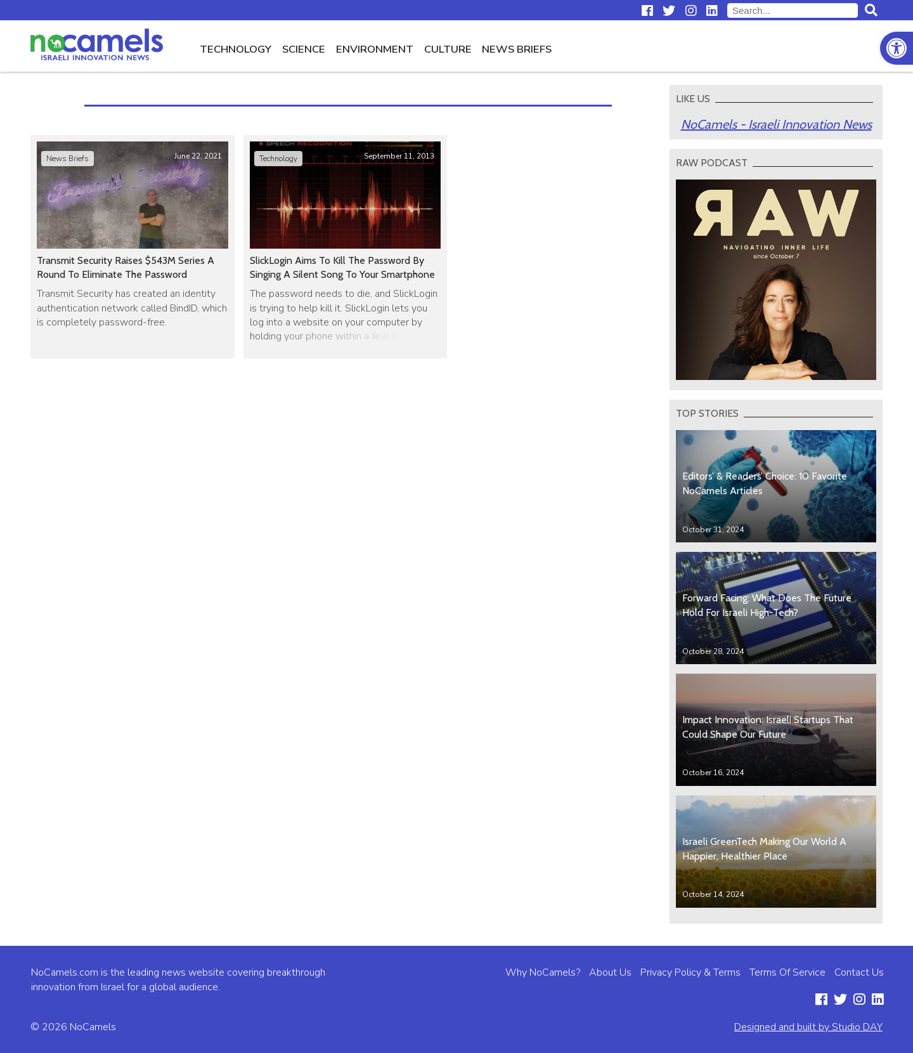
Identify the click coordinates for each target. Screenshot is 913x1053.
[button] (896, 48)
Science (303, 49)
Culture (448, 49)
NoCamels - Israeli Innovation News (776, 124)
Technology (235, 49)
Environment (374, 49)
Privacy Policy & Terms (690, 972)
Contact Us (859, 972)
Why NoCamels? (542, 972)
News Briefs (517, 49)
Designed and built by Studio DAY (808, 1027)
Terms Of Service (787, 972)
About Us (610, 972)
